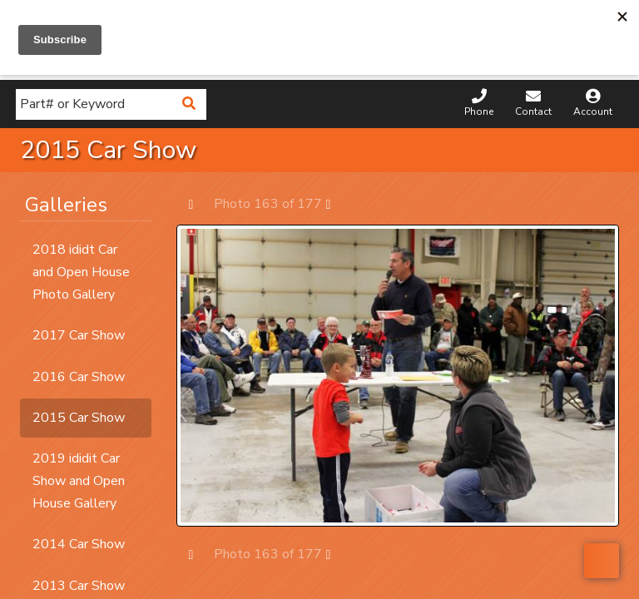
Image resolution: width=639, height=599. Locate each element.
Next (336, 203)
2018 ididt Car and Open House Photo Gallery (81, 272)
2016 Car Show (78, 377)
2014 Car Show (78, 544)
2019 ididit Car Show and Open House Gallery (78, 480)
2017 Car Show (78, 335)
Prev (199, 203)
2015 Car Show (78, 417)
